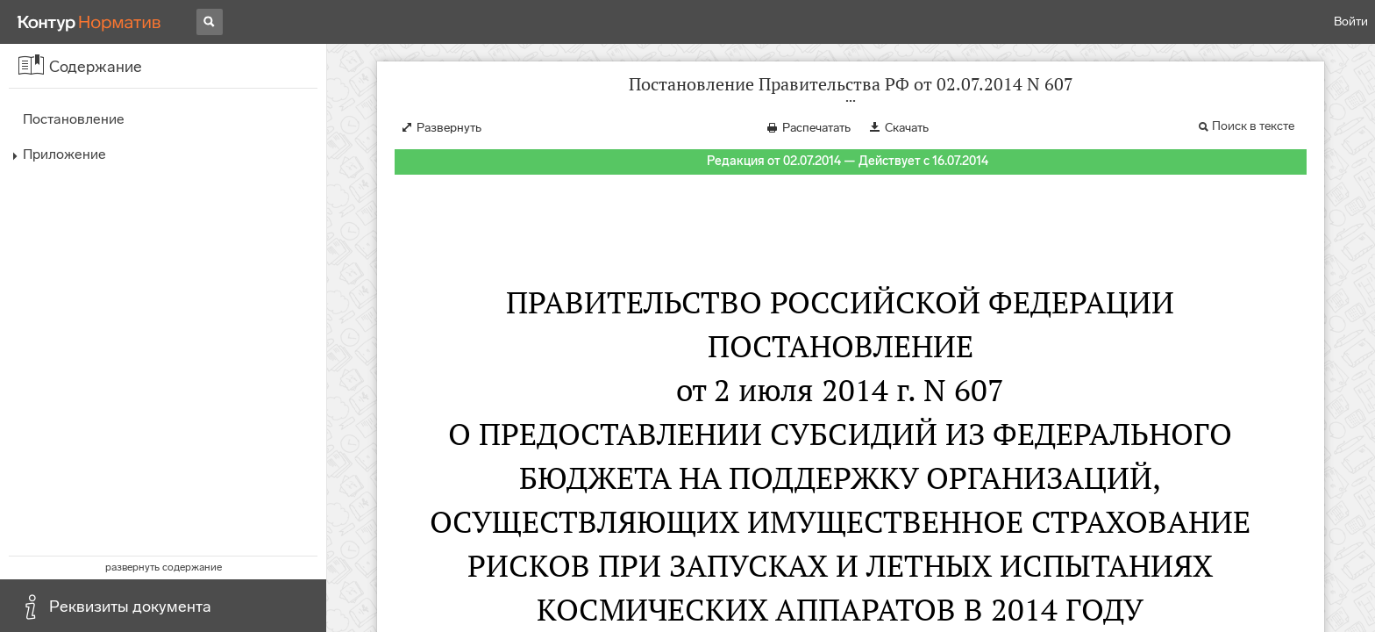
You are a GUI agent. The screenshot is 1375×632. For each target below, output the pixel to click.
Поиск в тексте (1253, 125)
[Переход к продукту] (89, 22)
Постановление (74, 119)
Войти (1351, 21)
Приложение (64, 154)
